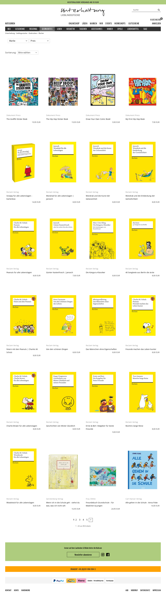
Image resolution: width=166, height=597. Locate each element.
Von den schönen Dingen (57, 349)
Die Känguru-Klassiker (95, 272)
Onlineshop (74, 23)
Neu (9, 28)
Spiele (120, 28)
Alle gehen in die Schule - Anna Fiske (142, 502)
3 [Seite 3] (79, 519)
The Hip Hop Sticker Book (57, 119)
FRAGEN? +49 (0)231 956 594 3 (83, 569)
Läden (84, 23)
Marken (93, 23)
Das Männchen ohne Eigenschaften (101, 349)
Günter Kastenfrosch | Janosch (59, 272)
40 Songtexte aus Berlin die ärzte (140, 272)
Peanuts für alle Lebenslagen (19, 272)
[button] (156, 23)
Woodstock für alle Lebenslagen (20, 502)
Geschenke (20, 28)
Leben (59, 28)
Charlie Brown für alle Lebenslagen (21, 426)
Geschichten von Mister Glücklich (60, 426)
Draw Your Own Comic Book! (98, 119)
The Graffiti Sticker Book (16, 119)
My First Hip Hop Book (135, 119)
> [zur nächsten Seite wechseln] (90, 519)
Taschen (83, 28)
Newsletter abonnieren (83, 554)
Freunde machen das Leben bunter (141, 349)
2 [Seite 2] (76, 519)
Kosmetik (71, 28)
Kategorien (10, 23)
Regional (33, 28)
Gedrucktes (47, 28)
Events (108, 23)
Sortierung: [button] (10, 52)
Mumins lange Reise (134, 426)
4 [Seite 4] (83, 519)
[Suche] (146, 10)
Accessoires (96, 28)
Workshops (119, 23)
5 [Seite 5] (87, 519)
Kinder (110, 28)
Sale (145, 28)
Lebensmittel (133, 28)
